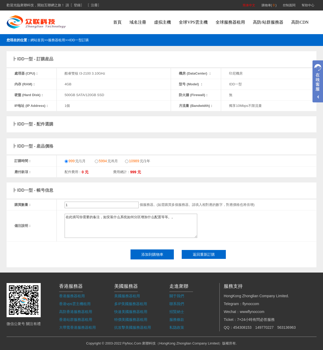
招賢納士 (176, 312)
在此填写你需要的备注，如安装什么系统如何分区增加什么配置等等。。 (131, 226)
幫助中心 (308, 5)
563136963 (286, 327)
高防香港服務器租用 (75, 312)
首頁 (117, 22)
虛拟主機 (162, 22)
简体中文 (249, 5)
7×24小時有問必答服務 (256, 319)
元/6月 (106, 161)
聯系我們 (176, 304)
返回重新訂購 (204, 254)
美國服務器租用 (127, 296)
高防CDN (300, 22)
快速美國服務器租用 (130, 312)
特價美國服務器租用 (130, 319)
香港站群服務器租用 (75, 319)
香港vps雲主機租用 (75, 304)
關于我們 (176, 296)
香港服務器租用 (72, 296)
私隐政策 (176, 327)
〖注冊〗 (94, 5)
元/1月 (75, 161)
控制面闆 (289, 5)
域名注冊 (137, 22)
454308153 (242, 327)
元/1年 (137, 161)
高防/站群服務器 (268, 22)
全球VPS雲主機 (193, 22)
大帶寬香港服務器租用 (77, 327)
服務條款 (176, 319)
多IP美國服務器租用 (130, 304)
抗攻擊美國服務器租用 (132, 327)
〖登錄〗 (77, 5)
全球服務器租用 (230, 22)
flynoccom (251, 304)
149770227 (264, 327)
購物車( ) (269, 5)
